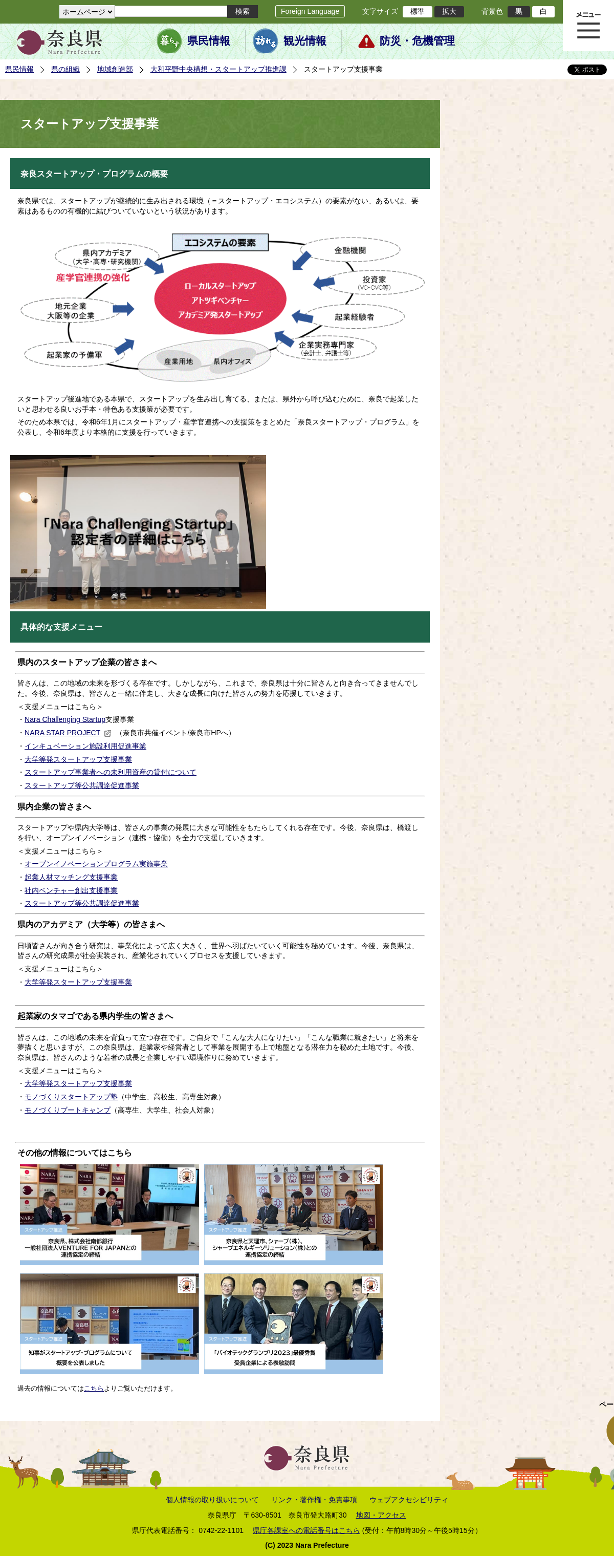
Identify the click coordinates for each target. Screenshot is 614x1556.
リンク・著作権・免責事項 (314, 1500)
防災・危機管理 (417, 41)
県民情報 (208, 41)
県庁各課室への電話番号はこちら (306, 1530)
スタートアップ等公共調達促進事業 (82, 785)
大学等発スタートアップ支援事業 (78, 759)
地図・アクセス (381, 1515)
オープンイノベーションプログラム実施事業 (96, 864)
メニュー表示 (588, 25)
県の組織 (65, 69)
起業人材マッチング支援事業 (71, 877)
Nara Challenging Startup (65, 719)
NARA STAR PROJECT (68, 733)
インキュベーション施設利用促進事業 (85, 746)
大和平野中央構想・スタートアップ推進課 (218, 69)
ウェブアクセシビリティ (408, 1500)
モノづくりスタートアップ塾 (71, 1097)
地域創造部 (115, 69)
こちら (94, 1388)
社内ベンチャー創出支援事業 (71, 890)
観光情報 (304, 41)
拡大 (449, 11)
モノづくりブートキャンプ (68, 1110)
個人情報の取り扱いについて (212, 1500)
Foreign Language (310, 11)
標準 (417, 11)
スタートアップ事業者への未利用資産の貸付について (110, 772)
